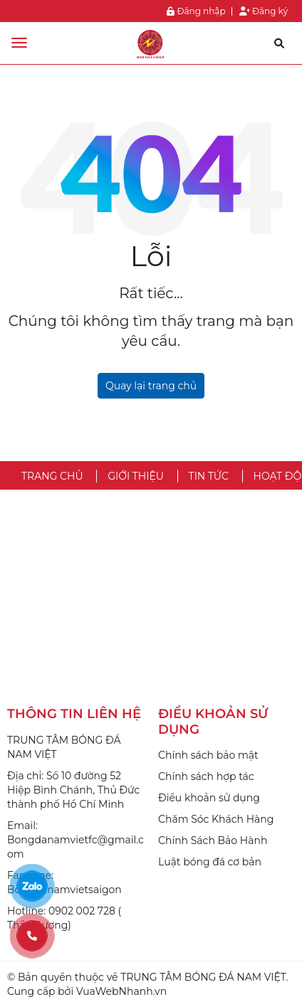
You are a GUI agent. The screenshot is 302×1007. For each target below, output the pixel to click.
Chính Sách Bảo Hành (212, 840)
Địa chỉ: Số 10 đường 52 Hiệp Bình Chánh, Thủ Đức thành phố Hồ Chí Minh (73, 790)
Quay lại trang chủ (151, 385)
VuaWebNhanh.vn (121, 991)
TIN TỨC (209, 476)
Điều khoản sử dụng (209, 797)
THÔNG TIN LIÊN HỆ (74, 714)
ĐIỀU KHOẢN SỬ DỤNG (213, 722)
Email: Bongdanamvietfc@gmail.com (75, 839)
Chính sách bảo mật (208, 755)
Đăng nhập (196, 11)
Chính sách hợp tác (206, 776)
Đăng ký (263, 11)
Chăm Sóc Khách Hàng (216, 819)
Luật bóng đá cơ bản (209, 861)
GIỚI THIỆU (136, 476)
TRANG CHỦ (52, 476)
